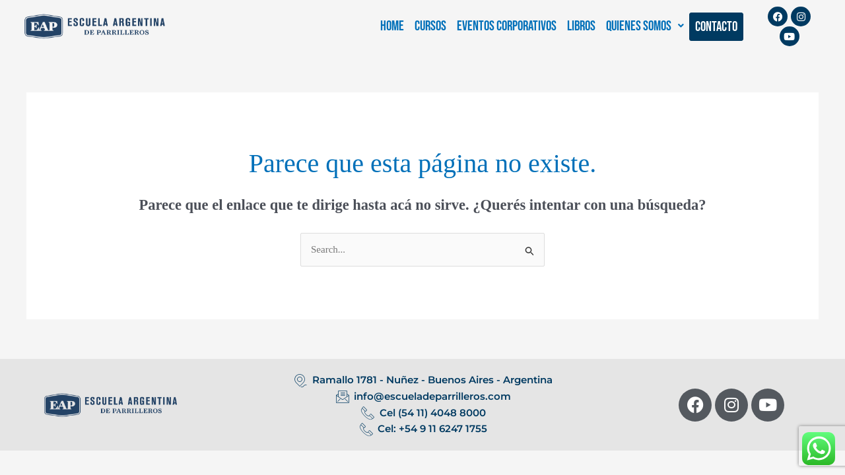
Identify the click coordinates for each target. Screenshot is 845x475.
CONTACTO (716, 26)
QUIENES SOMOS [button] (645, 26)
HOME (392, 26)
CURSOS (430, 26)
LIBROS (581, 26)
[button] (645, 26)
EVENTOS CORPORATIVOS (507, 26)
